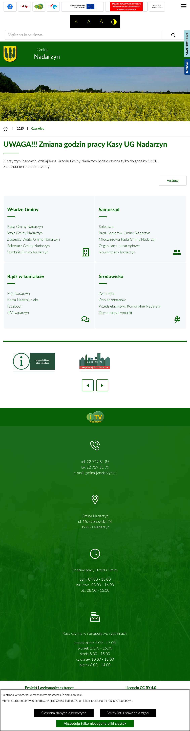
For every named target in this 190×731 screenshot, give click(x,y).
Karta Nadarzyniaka (23, 300)
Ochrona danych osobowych (63, 713)
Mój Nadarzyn (18, 293)
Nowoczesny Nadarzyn (117, 252)
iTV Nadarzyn (18, 313)
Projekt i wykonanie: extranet (49, 687)
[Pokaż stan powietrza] (187, 43)
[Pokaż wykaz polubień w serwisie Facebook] (187, 67)
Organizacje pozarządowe (119, 246)
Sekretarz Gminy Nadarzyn (28, 246)
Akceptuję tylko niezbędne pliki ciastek (95, 723)
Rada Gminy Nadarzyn (25, 227)
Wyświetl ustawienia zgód (128, 713)
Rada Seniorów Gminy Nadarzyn (124, 233)
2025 (20, 128)
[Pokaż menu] (184, 6)
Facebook (14, 306)
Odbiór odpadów (112, 300)
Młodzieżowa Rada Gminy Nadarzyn (128, 239)
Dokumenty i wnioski (115, 313)
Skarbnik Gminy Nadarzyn (27, 252)
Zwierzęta (106, 293)
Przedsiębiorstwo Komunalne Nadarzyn (130, 306)
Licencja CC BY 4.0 (140, 687)
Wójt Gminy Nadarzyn (25, 233)
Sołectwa (106, 227)
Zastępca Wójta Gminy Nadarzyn (33, 239)
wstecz (173, 180)
